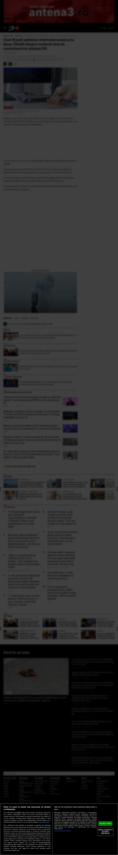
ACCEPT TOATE (105, 823)
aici (41, 839)
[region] (59, 829)
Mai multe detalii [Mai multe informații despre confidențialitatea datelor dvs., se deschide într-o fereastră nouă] (44, 822)
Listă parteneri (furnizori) (62, 831)
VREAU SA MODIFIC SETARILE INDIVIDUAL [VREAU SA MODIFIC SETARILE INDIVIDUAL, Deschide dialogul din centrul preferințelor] (105, 831)
